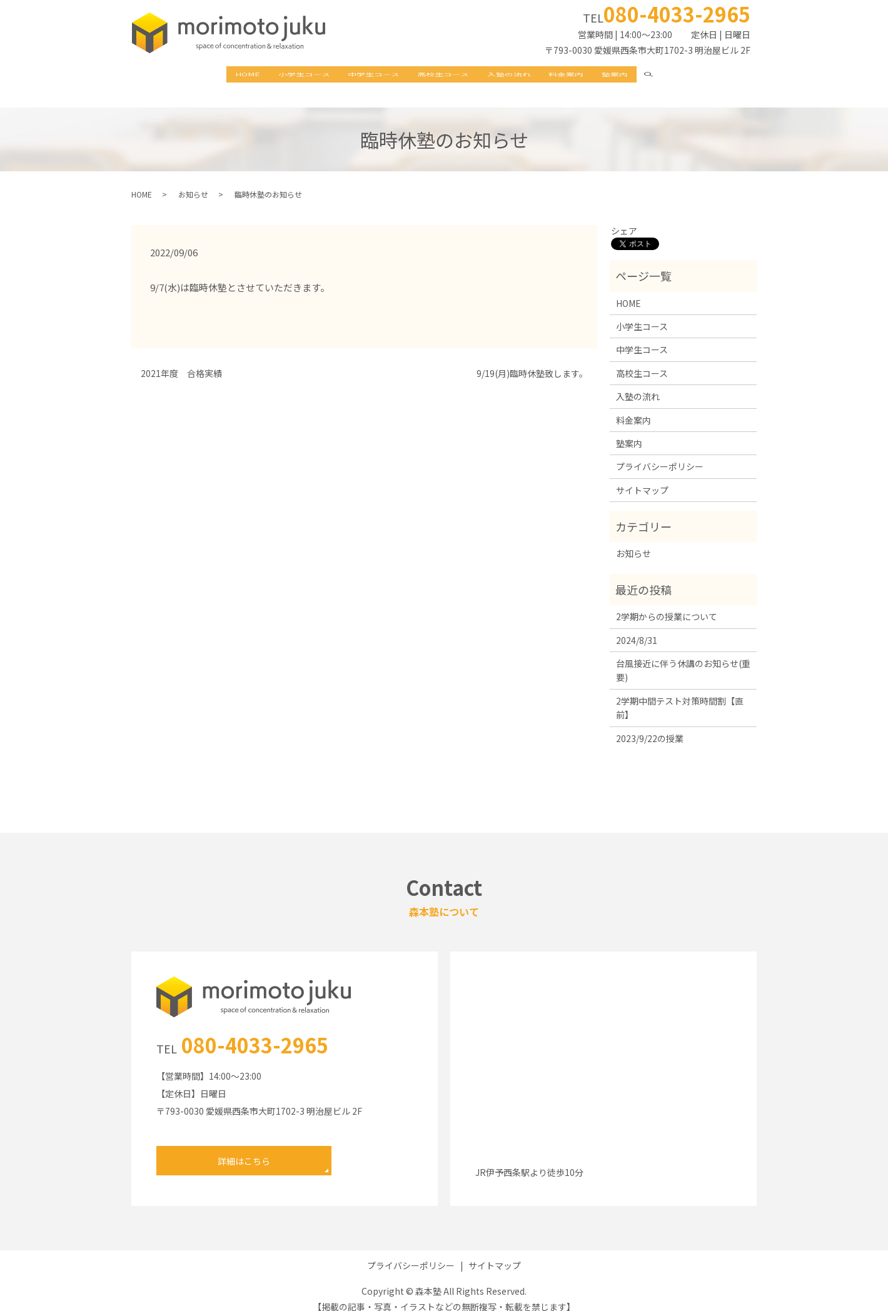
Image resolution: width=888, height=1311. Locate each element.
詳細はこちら (244, 1148)
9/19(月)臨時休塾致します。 (532, 361)
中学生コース (367, 75)
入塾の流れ (516, 75)
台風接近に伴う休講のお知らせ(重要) (683, 658)
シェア (624, 218)
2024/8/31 (636, 627)
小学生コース (291, 75)
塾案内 (635, 75)
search (679, 75)
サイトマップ (642, 477)
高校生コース (444, 75)
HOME (227, 75)
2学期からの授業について (666, 604)
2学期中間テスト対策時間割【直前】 (680, 695)
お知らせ (193, 181)
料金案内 (579, 75)
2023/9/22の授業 (650, 725)
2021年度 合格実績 (181, 361)
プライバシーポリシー (660, 454)
